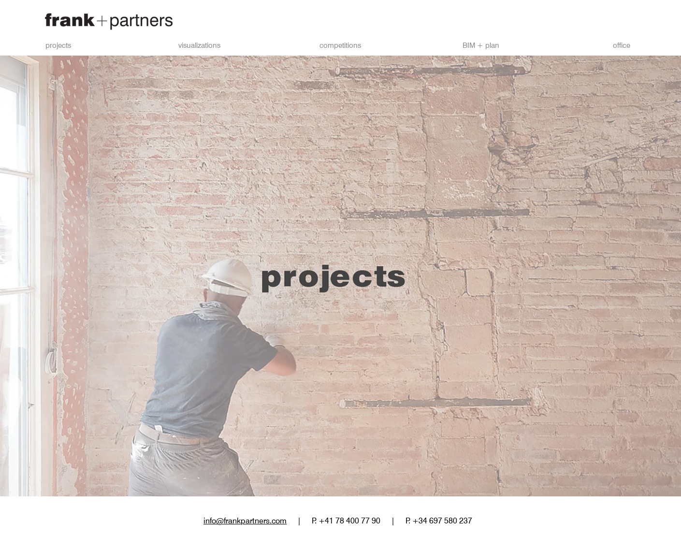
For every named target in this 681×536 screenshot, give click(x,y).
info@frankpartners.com (245, 520)
